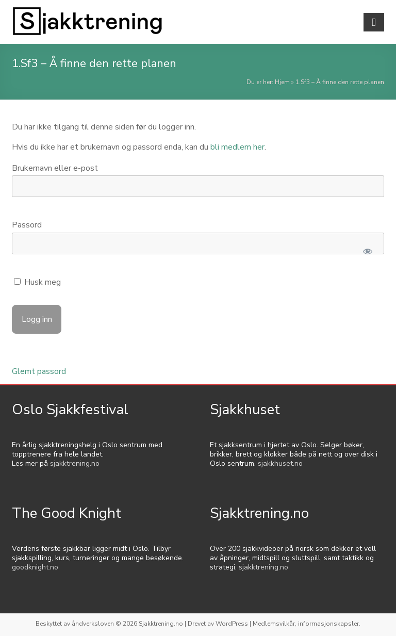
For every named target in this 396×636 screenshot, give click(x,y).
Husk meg (37, 282)
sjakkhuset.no (280, 463)
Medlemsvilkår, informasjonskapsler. (306, 623)
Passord (27, 225)
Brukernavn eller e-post (55, 168)
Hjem (282, 82)
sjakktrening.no (75, 463)
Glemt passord (39, 371)
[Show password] (367, 251)
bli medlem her (237, 147)
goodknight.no (35, 567)
